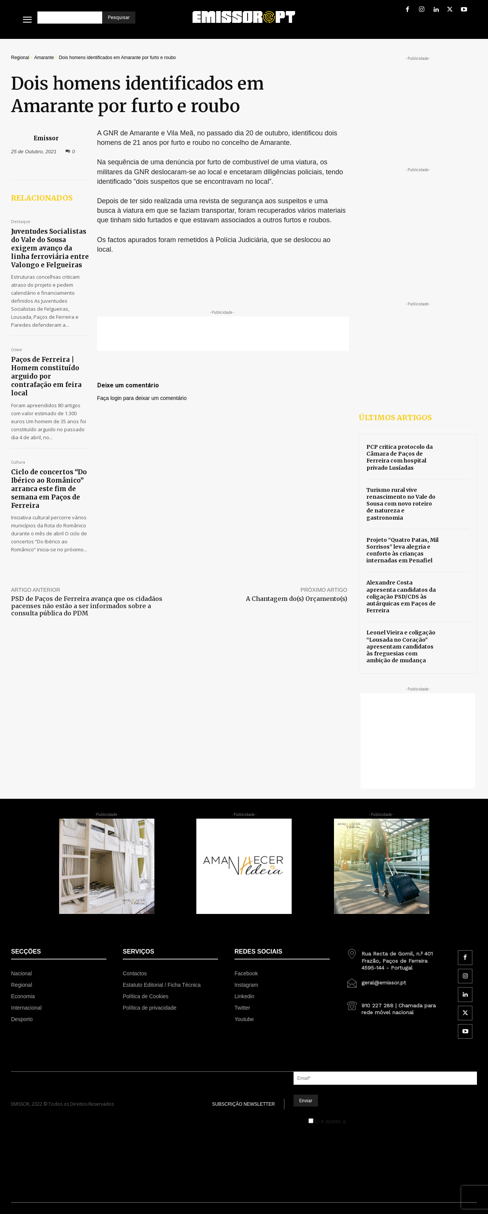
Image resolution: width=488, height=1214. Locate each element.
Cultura (18, 462)
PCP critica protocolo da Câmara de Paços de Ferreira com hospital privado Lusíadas (399, 457)
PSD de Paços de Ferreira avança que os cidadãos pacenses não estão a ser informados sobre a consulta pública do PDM (86, 606)
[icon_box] (393, 957)
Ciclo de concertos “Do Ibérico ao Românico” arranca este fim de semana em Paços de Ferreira (49, 489)
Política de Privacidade (376, 1121)
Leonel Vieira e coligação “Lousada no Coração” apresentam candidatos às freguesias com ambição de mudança (400, 646)
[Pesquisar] (118, 17)
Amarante (44, 57)
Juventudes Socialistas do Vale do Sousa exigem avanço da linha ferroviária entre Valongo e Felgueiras (50, 248)
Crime (16, 350)
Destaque (20, 222)
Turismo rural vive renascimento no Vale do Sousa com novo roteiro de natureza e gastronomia (400, 504)
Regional (20, 57)
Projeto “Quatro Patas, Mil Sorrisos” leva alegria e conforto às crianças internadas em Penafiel (402, 550)
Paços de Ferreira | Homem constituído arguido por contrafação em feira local (46, 376)
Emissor (46, 138)
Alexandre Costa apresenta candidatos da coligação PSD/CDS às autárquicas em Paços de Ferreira (401, 596)
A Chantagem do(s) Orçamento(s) (296, 598)
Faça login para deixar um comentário (142, 398)
